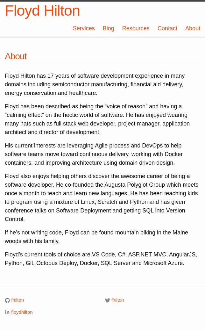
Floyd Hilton (42, 10)
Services (84, 28)
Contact (167, 28)
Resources (136, 28)
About (192, 28)
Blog (108, 28)
